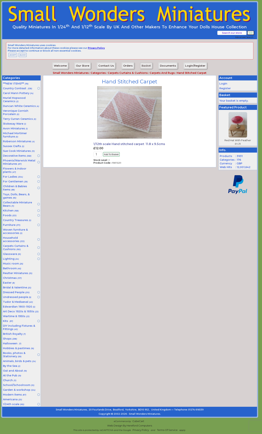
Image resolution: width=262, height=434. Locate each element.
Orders (128, 65)
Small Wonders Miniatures (71, 73)
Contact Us (106, 65)
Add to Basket (111, 154)
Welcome (60, 65)
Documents (168, 65)
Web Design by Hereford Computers (129, 425)
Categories (98, 73)
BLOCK (23, 55)
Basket (146, 65)
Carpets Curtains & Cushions (128, 73)
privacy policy (96, 48)
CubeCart (138, 421)
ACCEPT (13, 55)
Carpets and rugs (162, 73)
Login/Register (195, 65)
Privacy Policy (141, 429)
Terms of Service (167, 429)
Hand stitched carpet (191, 73)
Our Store (82, 65)
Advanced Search (244, 37)
